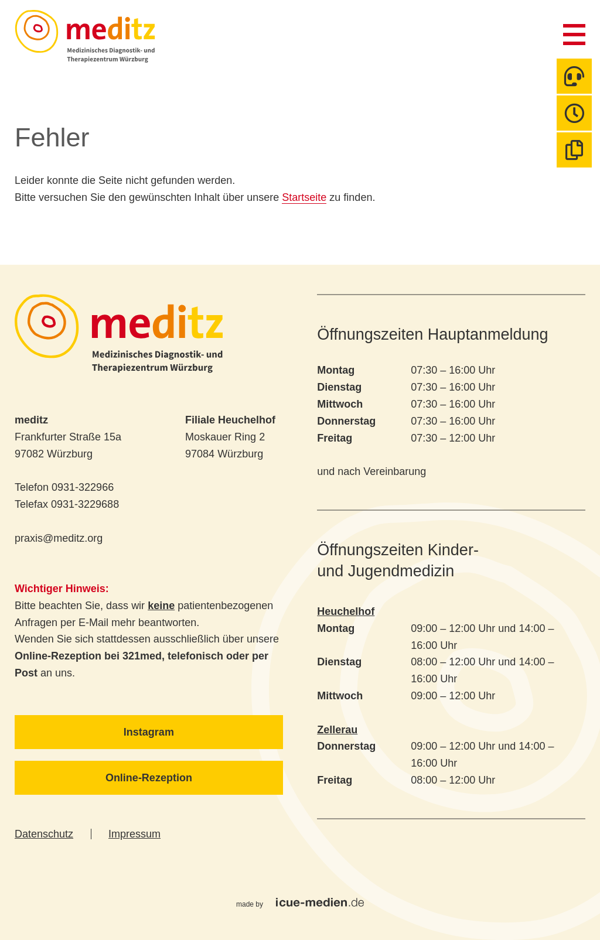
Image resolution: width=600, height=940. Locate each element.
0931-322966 (83, 487)
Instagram (149, 732)
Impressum (134, 834)
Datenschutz (44, 834)
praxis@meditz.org (59, 538)
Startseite (304, 197)
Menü (574, 34)
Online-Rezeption (148, 778)
